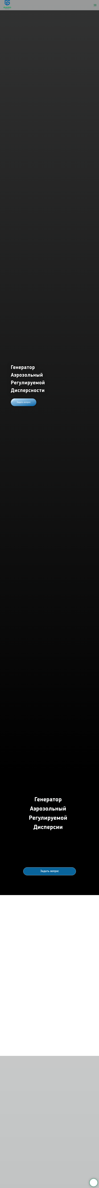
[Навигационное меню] (95, 5)
